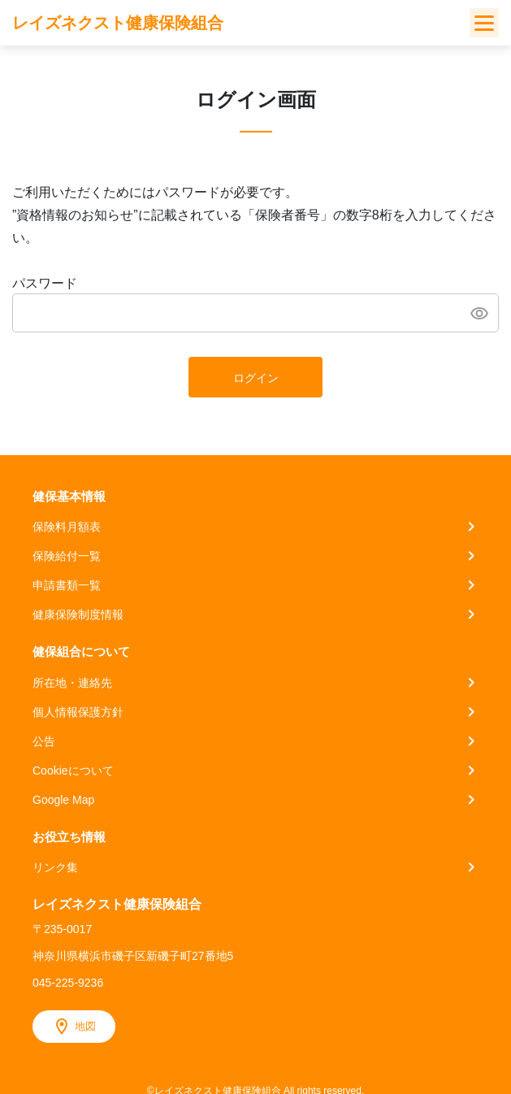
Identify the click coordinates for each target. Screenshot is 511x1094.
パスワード (44, 283)
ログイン (256, 377)
